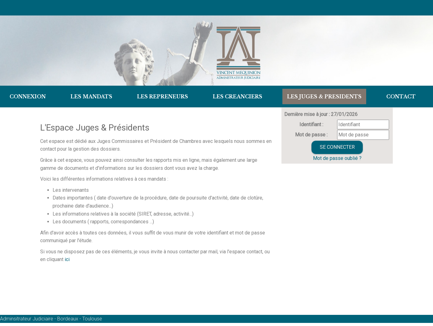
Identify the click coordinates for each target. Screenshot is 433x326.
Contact (401, 96)
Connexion (28, 96)
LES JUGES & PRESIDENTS (324, 96)
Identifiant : (311, 124)
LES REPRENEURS (162, 96)
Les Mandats (91, 96)
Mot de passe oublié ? (337, 158)
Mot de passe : (311, 135)
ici (66, 259)
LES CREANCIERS (237, 96)
